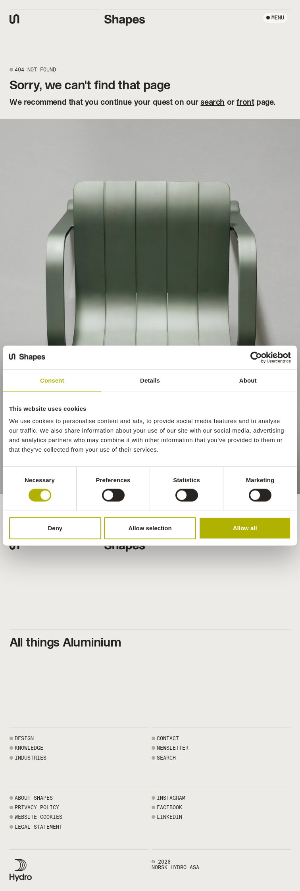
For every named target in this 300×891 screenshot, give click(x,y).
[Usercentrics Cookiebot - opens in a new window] (256, 357)
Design (24, 738)
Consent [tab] (52, 380)
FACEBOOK (169, 807)
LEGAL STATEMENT (38, 827)
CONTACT (168, 738)
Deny (55, 527)
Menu (277, 17)
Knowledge (29, 748)
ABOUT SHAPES (34, 798)
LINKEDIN (169, 817)
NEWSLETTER (172, 748)
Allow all (245, 527)
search (212, 102)
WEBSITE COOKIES (38, 817)
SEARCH (166, 757)
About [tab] (248, 380)
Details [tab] (150, 380)
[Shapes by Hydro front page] (124, 20)
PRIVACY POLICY (37, 807)
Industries (30, 757)
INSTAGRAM (171, 798)
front (245, 102)
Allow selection (149, 527)
